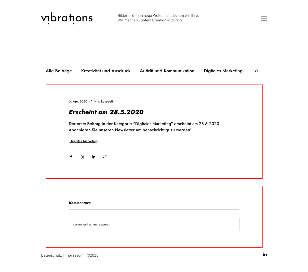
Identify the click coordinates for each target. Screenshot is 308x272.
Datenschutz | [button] (52, 255)
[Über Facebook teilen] (71, 157)
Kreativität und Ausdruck (106, 71)
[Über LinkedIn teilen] (93, 157)
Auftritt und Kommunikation (167, 71)
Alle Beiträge (59, 71)
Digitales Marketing (223, 71)
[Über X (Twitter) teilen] (82, 157)
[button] (264, 18)
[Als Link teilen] (105, 157)
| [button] (84, 255)
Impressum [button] (74, 255)
